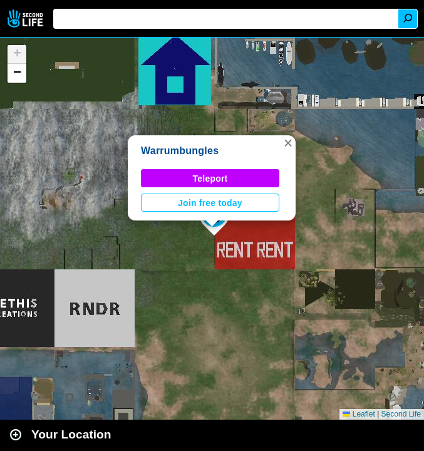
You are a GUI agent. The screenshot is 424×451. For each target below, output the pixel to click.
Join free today (210, 203)
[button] (288, 142)
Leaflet (359, 414)
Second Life (26, 18)
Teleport (210, 179)
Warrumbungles (180, 150)
